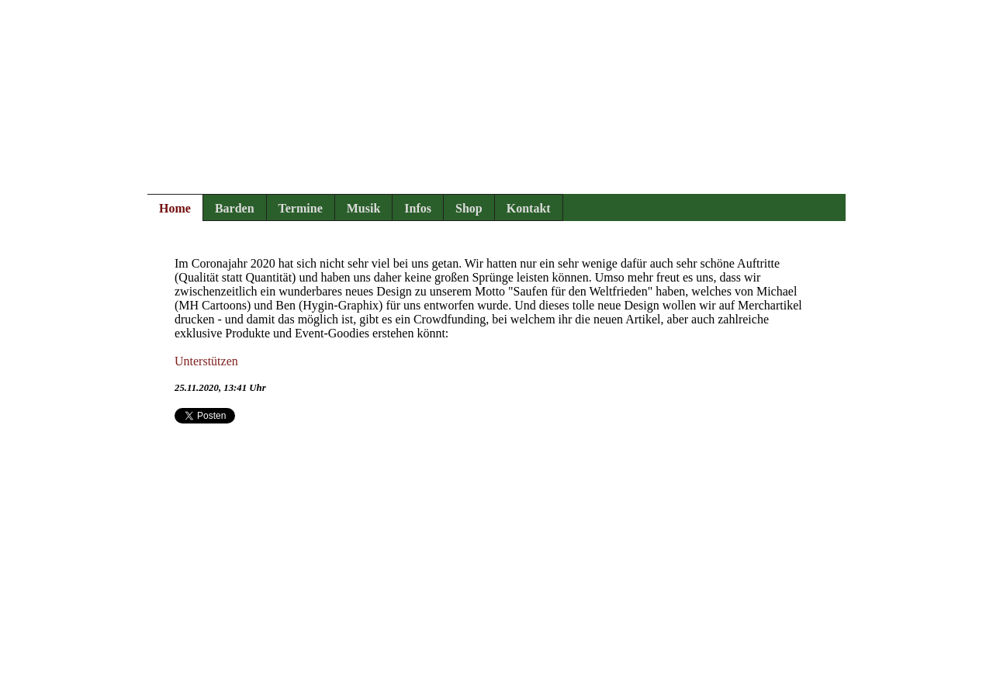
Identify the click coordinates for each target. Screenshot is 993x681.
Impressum (174, 673)
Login (294, 673)
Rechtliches (241, 673)
